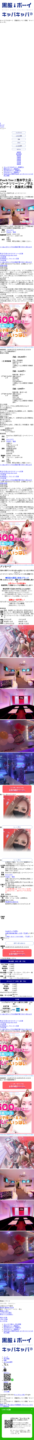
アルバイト (11, 1303)
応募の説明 (3, 265)
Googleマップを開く (11, 931)
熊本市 (2, 1307)
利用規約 (18, 1405)
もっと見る (17, 827)
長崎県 (19, 164)
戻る (1, 1314)
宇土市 (8, 232)
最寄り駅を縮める (19, 943)
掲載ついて (3, 1405)
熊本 (14, 232)
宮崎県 (19, 159)
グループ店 (3, 1303)
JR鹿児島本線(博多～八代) (13, 933)
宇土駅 (25, 933)
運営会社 (6, 1406)
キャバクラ (10, 439)
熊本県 (19, 155)
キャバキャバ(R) (19, 1394)
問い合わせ (11, 1405)
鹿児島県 (19, 154)
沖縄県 (19, 157)
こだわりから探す (6, 1312)
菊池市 (7, 1307)
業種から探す (4, 1311)
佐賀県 (19, 160)
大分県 (19, 162)
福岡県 (19, 152)
